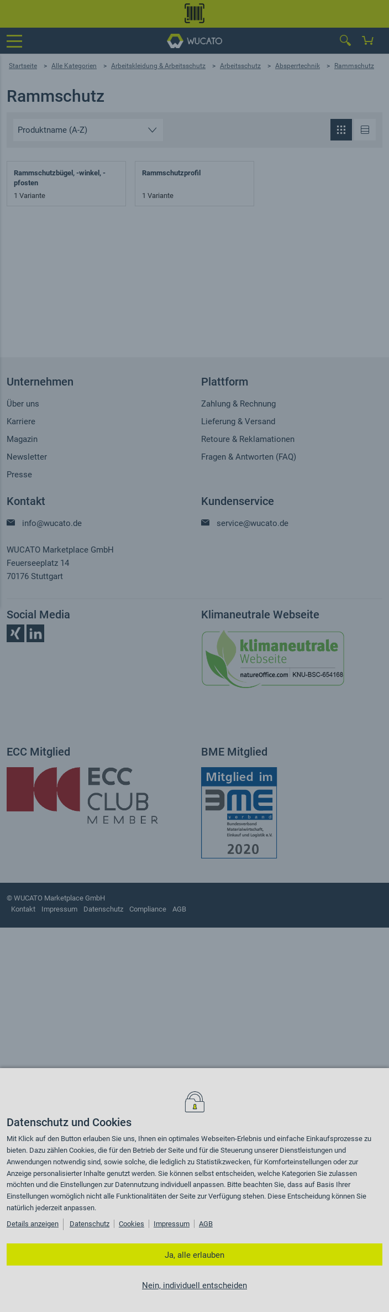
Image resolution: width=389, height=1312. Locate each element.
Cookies (131, 1224)
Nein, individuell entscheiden (194, 1285)
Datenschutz (89, 1224)
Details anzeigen (33, 1224)
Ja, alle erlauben (194, 1255)
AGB (206, 1224)
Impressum (172, 1224)
